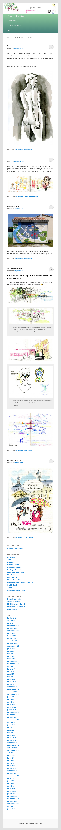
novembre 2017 (13, 664)
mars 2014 (11, 766)
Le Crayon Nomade (14, 570)
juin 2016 (10, 697)
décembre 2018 (13, 641)
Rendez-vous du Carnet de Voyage (20, 582)
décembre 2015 (13, 712)
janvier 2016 (11, 710)
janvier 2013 (11, 794)
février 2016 (11, 707)
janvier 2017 (11, 684)
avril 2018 (10, 654)
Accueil (10, 16)
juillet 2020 (11, 623)
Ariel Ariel (11, 557)
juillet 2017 (11, 669)
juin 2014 (10, 758)
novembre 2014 (13, 745)
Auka (9, 559)
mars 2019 (11, 633)
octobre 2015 (12, 717)
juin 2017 (10, 671)
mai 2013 (10, 783)
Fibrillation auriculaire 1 (16, 606)
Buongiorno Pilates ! (15, 599)
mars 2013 (11, 788)
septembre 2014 (13, 750)
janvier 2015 (11, 740)
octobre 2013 (12, 773)
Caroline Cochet (13, 565)
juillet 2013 (11, 778)
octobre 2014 (12, 748)
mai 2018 (10, 651)
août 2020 (11, 620)
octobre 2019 (12, 628)
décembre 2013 (13, 771)
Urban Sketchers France (16, 590)
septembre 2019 (13, 631)
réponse (28, 537)
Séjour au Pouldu (13, 601)
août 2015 (11, 722)
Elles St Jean (20, 16)
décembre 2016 (13, 687)
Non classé (19, 149)
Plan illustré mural (13, 206)
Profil (9, 30)
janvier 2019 (11, 638)
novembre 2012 (13, 799)
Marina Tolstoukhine (14, 580)
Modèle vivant (11, 46)
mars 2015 (11, 735)
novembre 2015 (13, 715)
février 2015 (11, 738)
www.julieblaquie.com (15, 548)
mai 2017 (10, 674)
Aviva (9, 159)
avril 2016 (10, 702)
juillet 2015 (11, 725)
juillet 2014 (11, 755)
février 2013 (11, 791)
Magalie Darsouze (13, 575)
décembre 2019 (13, 626)
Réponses (28, 149)
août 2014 (11, 753)
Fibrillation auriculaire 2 (16, 604)
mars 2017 (11, 679)
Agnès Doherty (12, 609)
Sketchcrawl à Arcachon (15, 268)
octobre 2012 (12, 801)
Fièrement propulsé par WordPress (31, 823)
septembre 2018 (13, 646)
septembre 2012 (13, 804)
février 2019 (11, 636)
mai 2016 (10, 699)
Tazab (9, 587)
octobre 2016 (12, 692)
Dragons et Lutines (14, 567)
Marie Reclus (12, 577)
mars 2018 (11, 656)
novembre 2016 (13, 689)
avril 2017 (10, 676)
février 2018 (11, 659)
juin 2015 (10, 727)
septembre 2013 (13, 776)
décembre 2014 (13, 743)
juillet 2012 (11, 809)
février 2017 (11, 682)
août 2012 (11, 806)
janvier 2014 (11, 768)
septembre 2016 (13, 694)
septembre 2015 (13, 720)
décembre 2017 (13, 661)
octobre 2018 (12, 643)
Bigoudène (11, 562)
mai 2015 (10, 730)
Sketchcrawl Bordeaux (15, 26)
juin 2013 (10, 781)
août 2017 (11, 666)
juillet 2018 (11, 649)
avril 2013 (10, 786)
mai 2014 (10, 760)
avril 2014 (10, 763)
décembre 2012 (13, 796)
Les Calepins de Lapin (15, 572)
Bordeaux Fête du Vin (14, 460)
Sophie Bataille (12, 585)
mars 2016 (11, 704)
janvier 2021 (11, 618)
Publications (12, 21)
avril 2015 (10, 732)
